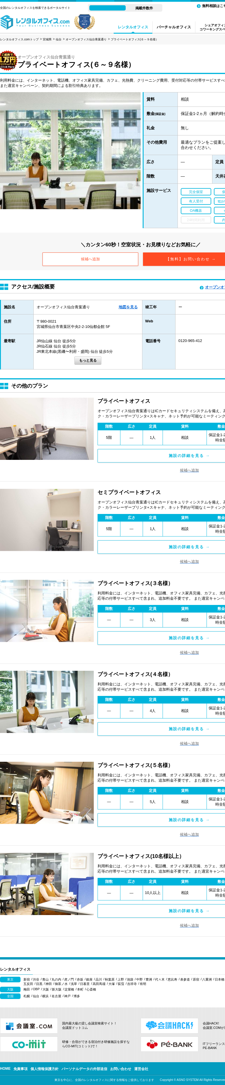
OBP (36, 989)
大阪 (45, 989)
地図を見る (128, 307)
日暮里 (85, 984)
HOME (5, 1069)
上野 (120, 979)
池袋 (130, 979)
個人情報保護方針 (44, 1069)
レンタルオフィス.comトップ (19, 39)
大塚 (111, 984)
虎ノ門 (69, 979)
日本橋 (219, 979)
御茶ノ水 (61, 984)
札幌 (26, 996)
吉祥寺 (132, 984)
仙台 (59, 39)
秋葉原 (110, 979)
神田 (48, 984)
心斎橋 (91, 989)
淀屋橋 (69, 989)
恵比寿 (172, 979)
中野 (139, 979)
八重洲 (207, 979)
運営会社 (141, 1069)
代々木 (160, 979)
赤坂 (80, 979)
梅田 (26, 989)
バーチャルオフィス (174, 27)
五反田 (28, 984)
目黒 (39, 984)
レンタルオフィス (133, 27)
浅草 (74, 984)
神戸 (67, 996)
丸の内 (56, 979)
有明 (143, 984)
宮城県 (47, 39)
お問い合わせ (120, 1069)
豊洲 (149, 979)
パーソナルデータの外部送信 (84, 1069)
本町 (80, 989)
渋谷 (36, 979)
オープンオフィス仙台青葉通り (86, 39)
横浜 (45, 996)
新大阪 (57, 989)
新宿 (26, 979)
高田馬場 (99, 984)
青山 (45, 979)
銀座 (89, 979)
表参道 (185, 979)
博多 (77, 996)
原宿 (196, 979)
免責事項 (20, 1069)
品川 (99, 979)
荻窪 (121, 984)
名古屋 (56, 996)
